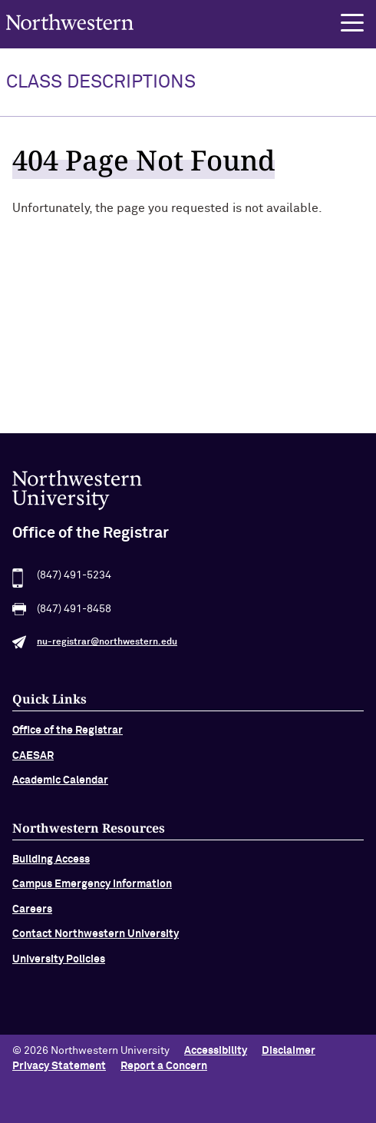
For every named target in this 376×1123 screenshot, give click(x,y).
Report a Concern (163, 1066)
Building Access (51, 866)
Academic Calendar (60, 787)
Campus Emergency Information (92, 891)
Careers (32, 916)
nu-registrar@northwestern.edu (107, 649)
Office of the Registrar (67, 737)
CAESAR (33, 762)
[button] (352, 23)
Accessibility (215, 1050)
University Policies (58, 965)
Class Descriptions (101, 82)
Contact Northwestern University (95, 941)
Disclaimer (288, 1050)
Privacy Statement (59, 1066)
